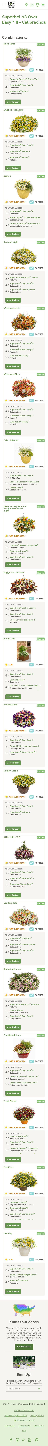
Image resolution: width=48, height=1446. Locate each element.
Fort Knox (8, 1167)
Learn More (24, 1346)
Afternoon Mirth (11, 308)
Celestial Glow (11, 440)
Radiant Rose (10, 705)
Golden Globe (10, 771)
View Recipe (12, 102)
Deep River (9, 44)
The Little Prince (12, 1035)
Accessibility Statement (15, 1415)
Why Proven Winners (24, 1410)
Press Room (24, 1426)
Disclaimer (39, 1426)
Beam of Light (10, 242)
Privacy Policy (37, 1415)
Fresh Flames (10, 1101)
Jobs (24, 1430)
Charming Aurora (12, 969)
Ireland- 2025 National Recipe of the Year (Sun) (14, 508)
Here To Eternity (11, 837)
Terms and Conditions (24, 1420)
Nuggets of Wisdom (13, 572)
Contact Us (9, 1426)
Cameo (7, 176)
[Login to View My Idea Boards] (32, 3)
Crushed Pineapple (13, 110)
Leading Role (10, 903)
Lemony (7, 1233)
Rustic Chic (9, 639)
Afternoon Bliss (11, 374)
